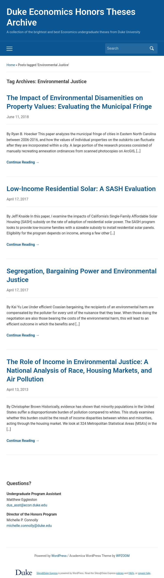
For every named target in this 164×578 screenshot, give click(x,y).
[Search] (127, 48)
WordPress (59, 556)
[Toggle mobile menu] (9, 48)
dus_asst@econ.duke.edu (26, 505)
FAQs (131, 573)
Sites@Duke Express (47, 573)
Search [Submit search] (152, 48)
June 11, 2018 (17, 117)
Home (10, 65)
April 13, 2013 (17, 389)
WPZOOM (123, 556)
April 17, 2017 (17, 199)
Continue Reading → (22, 162)
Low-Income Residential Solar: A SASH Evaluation (81, 189)
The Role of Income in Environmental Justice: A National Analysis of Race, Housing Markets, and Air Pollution (79, 370)
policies (119, 573)
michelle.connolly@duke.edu (29, 526)
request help (144, 573)
